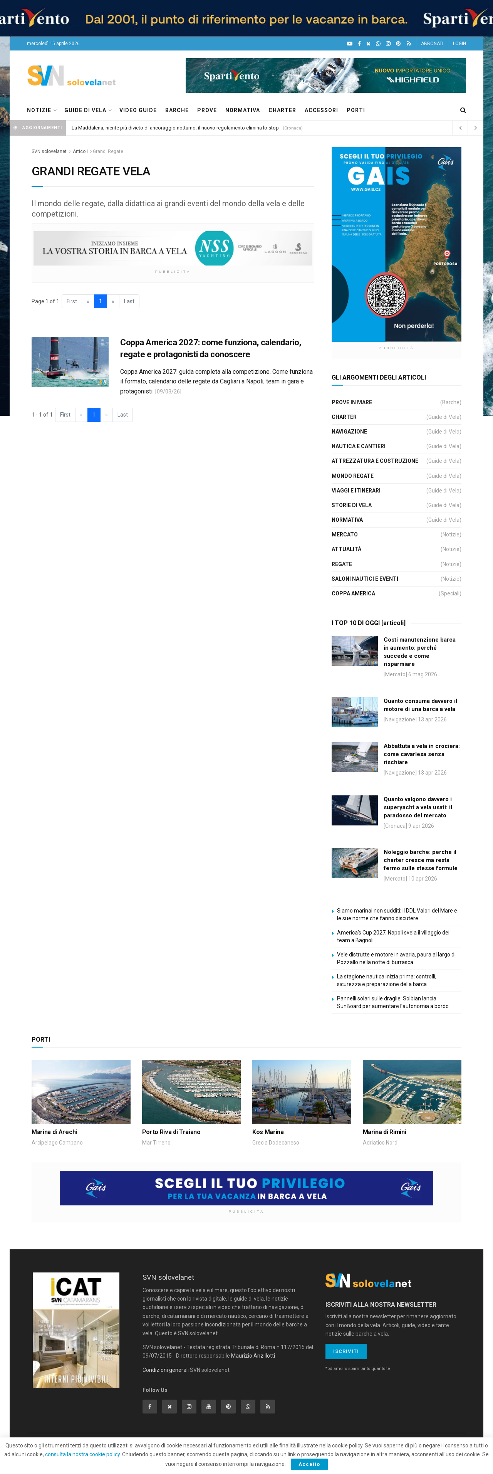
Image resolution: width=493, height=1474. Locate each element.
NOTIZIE (39, 110)
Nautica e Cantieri (359, 446)
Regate (342, 564)
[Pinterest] (398, 44)
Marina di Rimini (384, 1132)
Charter (344, 417)
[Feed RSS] (409, 44)
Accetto (309, 1464)
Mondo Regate (353, 476)
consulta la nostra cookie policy (82, 1454)
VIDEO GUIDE (138, 110)
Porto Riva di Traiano (171, 1132)
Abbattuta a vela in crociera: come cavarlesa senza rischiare (422, 754)
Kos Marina (268, 1132)
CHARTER (282, 110)
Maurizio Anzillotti (253, 1356)
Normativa (347, 520)
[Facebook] (359, 44)
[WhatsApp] (378, 44)
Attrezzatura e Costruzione (375, 461)
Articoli (80, 151)
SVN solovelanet (49, 151)
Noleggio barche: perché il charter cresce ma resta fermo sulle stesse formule (421, 860)
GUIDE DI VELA (85, 110)
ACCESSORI (321, 110)
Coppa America (353, 593)
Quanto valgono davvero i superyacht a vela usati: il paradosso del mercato (418, 807)
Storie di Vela (352, 505)
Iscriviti (346, 1351)
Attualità (346, 549)
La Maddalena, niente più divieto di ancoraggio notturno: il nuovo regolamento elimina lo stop (175, 128)
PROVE (207, 110)
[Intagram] (388, 44)
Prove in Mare (352, 402)
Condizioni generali (166, 1370)
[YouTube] (349, 44)
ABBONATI (432, 43)
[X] (368, 44)
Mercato (345, 534)
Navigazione (349, 432)
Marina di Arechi (54, 1132)
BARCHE (177, 110)
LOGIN (459, 43)
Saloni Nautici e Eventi (365, 579)
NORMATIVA (242, 110)
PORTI (356, 110)
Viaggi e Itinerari (356, 490)
